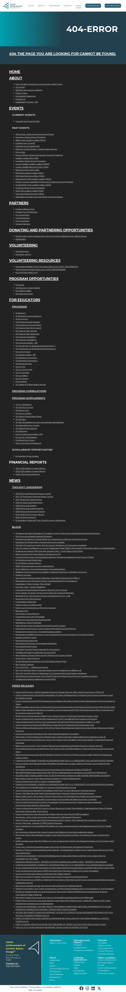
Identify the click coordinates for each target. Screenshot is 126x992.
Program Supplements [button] (80, 946)
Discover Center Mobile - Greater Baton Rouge (36, 149)
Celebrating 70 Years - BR (27, 102)
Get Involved (113, 6)
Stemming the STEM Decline (28, 599)
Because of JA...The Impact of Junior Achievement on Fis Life (43, 596)
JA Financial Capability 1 (26, 337)
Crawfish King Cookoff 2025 (28, 146)
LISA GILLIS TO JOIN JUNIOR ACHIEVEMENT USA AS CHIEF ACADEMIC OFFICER (52, 927)
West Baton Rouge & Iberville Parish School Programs (39, 197)
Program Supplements (28, 398)
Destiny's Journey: (23, 575)
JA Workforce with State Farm (29, 560)
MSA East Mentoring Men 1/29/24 (30, 176)
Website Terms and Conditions (29, 90)
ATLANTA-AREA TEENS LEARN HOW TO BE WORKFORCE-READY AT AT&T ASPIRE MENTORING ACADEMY (63, 775)
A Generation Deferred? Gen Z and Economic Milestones (40, 520)
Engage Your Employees (26, 212)
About (41, 6)
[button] (44, 6)
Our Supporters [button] (105, 948)
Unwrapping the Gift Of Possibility (30, 617)
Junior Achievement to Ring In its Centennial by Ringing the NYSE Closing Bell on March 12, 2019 (58, 722)
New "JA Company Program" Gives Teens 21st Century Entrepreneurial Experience (52, 877)
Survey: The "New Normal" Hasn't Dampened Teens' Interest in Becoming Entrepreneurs (55, 793)
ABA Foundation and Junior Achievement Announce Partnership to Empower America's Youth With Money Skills (65, 707)
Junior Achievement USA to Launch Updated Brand (38, 781)
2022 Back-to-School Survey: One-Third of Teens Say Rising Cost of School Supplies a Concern (57, 676)
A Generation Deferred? (26, 602)
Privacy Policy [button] (35, 987)
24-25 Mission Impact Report (28, 563)
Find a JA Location (106, 973)
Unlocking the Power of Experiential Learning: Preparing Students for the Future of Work (55, 557)
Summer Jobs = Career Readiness (30, 587)
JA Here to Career (24, 413)
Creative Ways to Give (25, 209)
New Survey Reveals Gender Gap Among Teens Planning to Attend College (49, 886)
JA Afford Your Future (25, 440)
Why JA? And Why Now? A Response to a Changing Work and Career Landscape (51, 673)
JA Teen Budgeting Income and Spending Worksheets (40, 422)
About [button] (52, 958)
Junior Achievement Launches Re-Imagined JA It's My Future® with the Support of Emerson (56, 719)
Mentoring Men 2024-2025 (27, 170)
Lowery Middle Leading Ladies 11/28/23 (32, 164)
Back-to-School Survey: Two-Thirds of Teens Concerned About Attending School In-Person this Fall (59, 746)
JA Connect (21, 419)
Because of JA (22, 611)
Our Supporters (22, 215)
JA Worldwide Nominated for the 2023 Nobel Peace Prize (41, 661)
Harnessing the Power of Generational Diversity (36, 643)
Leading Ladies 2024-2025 (27, 158)
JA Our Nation (22, 376)
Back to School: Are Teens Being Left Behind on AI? (38, 554)
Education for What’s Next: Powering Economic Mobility (40, 542)
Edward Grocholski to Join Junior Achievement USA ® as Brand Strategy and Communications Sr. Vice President (65, 889)
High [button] (76, 968)
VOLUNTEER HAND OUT (27, 272)
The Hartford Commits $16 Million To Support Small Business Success (46, 787)
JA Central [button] (37, 990)
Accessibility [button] (47, 987)
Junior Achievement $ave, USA (29, 434)
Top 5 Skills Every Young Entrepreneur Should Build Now (40, 569)
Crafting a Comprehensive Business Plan (33, 620)
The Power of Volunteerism (28, 614)
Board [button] (52, 966)
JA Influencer (21, 431)
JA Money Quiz (22, 410)
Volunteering (23, 245)
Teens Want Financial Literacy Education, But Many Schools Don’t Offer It (48, 578)
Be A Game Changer (25, 664)
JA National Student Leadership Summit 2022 (36, 679)
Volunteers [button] (55, 940)
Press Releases (23, 685)
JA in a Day (20, 152)
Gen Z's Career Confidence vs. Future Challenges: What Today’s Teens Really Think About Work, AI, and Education (65, 548)
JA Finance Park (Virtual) (26, 331)
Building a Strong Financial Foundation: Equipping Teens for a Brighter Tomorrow (51, 572)
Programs (54, 6)
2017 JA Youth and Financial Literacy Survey (34, 496)
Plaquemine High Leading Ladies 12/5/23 (33, 179)
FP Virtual (20, 285)
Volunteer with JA (23, 254)
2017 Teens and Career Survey (29, 499)
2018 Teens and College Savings (29, 508)
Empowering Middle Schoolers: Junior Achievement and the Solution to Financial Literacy (55, 634)
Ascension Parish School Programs (31, 137)
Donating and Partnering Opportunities (51, 230)
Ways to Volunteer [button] (58, 943)
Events (67, 6)
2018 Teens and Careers (26, 506)
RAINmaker (21, 239)
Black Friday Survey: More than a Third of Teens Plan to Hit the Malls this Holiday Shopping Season (59, 796)
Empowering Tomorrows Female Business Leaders (38, 632)
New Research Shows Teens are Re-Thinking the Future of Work (44, 655)
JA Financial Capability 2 (26, 340)
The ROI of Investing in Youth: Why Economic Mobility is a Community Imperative (51, 545)
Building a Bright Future (26, 637)
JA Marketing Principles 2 (27, 361)
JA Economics (22, 319)
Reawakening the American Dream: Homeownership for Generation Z (46, 581)
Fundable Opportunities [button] (104, 944)
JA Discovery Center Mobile (28, 288)
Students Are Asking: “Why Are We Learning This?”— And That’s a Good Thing (49, 551)
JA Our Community (24, 369)
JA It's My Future (23, 352)
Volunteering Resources (35, 260)
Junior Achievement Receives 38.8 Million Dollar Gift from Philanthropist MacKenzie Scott (55, 725)
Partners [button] (102, 940)
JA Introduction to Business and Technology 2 (36, 349)
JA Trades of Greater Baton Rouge (31, 384)
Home (31, 6)
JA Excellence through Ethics (28, 325)
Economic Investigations (26, 437)
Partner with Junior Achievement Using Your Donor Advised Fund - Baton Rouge (51, 236)
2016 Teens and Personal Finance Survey (33, 494)
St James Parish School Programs (30, 188)
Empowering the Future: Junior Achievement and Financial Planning (46, 629)
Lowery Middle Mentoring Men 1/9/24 (32, 167)
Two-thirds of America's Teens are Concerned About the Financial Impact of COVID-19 (53, 770)
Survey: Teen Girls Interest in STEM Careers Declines (39, 823)
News (79, 6)
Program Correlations (29, 391)
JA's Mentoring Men (24, 294)
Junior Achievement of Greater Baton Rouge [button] (107, 962)
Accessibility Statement (26, 96)
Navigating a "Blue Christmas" (28, 623)
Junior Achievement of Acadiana (107, 969)
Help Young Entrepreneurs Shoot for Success (36, 608)
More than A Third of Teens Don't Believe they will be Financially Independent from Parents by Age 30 (61, 737)
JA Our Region (22, 379)
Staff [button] (51, 963)
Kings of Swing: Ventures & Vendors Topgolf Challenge (39, 155)
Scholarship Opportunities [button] (80, 972)
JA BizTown (21, 313)
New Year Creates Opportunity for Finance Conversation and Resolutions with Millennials (54, 897)
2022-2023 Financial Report (28, 474)
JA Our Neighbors (23, 404)
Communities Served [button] (59, 969)
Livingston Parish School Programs (31, 161)
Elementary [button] (79, 962)
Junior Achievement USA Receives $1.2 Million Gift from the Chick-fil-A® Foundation (52, 814)
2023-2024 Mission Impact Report (30, 471)
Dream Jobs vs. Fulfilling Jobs (28, 605)
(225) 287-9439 (13, 966)
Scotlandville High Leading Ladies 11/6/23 (33, 185)
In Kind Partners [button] (105, 951)
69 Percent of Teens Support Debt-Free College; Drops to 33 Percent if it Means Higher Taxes (57, 716)
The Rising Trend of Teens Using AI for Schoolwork (38, 649)
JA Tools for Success (24, 407)
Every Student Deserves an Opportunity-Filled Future (39, 84)
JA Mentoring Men (24, 364)
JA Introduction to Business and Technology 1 (35, 346)
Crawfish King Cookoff (25, 143)
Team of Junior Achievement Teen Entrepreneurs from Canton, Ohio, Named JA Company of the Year (61, 820)
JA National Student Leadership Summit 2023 (36, 652)
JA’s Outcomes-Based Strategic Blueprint (34, 536)
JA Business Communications (28, 316)
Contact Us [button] (12, 963)
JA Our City (20, 367)
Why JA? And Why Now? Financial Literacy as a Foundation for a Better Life (48, 670)
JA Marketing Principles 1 (26, 358)
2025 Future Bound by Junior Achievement (35, 566)
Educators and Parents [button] (82, 941)
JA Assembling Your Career (27, 425)
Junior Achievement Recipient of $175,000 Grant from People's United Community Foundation (57, 871)
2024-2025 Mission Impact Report (30, 468)
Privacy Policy (21, 93)
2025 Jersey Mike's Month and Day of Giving (35, 134)
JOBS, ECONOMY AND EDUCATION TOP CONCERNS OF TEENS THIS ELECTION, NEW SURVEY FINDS (61, 924)
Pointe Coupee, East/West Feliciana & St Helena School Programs (44, 182)
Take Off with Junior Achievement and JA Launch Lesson (41, 626)
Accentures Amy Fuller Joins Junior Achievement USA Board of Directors (48, 817)
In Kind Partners (23, 218)
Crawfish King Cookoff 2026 (28, 121)
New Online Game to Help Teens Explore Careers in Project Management (48, 778)
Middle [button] (77, 965)
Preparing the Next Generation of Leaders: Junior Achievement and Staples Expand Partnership (58, 533)
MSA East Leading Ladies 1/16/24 (30, 173)
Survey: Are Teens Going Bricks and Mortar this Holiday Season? (43, 874)
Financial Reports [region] (106, 954)
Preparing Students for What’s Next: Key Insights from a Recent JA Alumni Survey (52, 539)
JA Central (20, 87)
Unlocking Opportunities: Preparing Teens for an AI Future (41, 590)
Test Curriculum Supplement (28, 443)
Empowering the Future (26, 646)
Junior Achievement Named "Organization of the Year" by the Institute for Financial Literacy (56, 790)
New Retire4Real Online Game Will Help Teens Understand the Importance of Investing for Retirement (61, 772)
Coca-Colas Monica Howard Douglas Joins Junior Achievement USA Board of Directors (54, 847)
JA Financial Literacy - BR (27, 343)
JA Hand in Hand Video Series (28, 416)
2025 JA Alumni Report (26, 517)
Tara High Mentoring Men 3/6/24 (30, 194)
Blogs (16, 526)
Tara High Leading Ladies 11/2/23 (30, 191)
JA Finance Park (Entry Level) (28, 328)
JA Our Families (22, 372)
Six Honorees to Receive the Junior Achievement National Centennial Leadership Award (54, 832)
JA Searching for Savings (26, 428)
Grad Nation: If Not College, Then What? (33, 584)
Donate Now (93, 6)
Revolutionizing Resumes (27, 640)
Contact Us (20, 99)
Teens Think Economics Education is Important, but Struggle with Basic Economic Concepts (56, 799)
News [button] (52, 980)
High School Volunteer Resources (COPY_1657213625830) (41, 269)
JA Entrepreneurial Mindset (28, 322)
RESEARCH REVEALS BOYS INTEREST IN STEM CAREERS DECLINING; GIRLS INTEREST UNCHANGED (61, 862)
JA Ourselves (21, 381)
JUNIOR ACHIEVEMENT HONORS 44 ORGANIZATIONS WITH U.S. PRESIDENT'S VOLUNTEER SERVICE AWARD (64, 784)
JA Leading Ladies (23, 291)
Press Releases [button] (56, 974)
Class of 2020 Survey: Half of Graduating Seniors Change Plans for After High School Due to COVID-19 (60, 692)
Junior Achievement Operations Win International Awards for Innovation (47, 734)
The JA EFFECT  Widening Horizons (32, 667)
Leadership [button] (54, 960)
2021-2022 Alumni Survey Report (30, 514)
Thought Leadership (27, 487)
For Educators (24, 300)
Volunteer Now (22, 251)
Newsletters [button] (55, 977)
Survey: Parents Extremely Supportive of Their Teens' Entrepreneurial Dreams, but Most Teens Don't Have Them (65, 868)
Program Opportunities (34, 279)
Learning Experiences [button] (80, 959)
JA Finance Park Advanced (27, 334)
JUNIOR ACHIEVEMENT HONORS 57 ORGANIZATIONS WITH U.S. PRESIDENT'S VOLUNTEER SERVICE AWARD (64, 865)
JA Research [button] (55, 971)
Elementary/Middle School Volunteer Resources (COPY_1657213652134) (47, 267)
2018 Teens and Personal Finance (30, 511)
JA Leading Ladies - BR (26, 355)
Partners (19, 203)
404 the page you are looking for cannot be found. (62, 54)
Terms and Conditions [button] (19, 987)
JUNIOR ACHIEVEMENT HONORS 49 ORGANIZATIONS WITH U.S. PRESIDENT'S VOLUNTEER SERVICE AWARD (64, 761)
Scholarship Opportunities (27, 456)
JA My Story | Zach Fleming (28, 658)
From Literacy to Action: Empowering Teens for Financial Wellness (45, 593)
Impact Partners (23, 224)
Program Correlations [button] (84, 950)
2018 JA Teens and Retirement (29, 502)
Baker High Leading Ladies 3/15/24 (31, 140)
